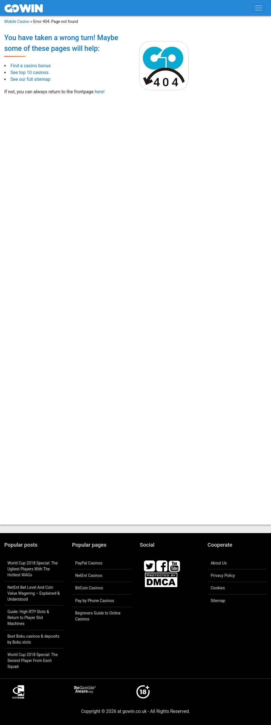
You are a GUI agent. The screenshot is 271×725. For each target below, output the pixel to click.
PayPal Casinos (88, 563)
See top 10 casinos (29, 72)
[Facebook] (162, 565)
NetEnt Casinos (88, 575)
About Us (219, 563)
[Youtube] (174, 565)
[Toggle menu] (258, 8)
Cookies (218, 588)
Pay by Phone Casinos (94, 600)
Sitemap (218, 600)
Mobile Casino (16, 21)
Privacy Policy (223, 575)
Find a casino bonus (30, 65)
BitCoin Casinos (89, 588)
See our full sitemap (30, 79)
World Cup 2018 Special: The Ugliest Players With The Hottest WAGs (32, 569)
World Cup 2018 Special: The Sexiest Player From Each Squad (32, 660)
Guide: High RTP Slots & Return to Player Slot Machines (28, 617)
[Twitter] (149, 565)
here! (99, 91)
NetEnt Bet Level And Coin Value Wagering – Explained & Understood (33, 593)
